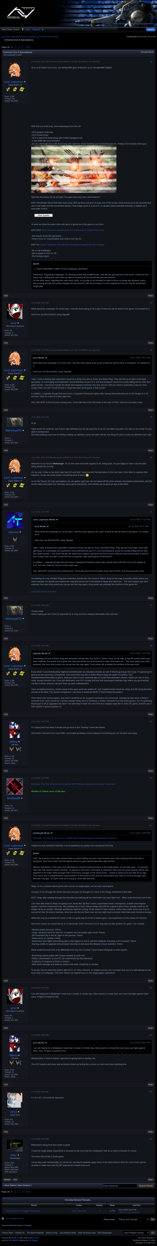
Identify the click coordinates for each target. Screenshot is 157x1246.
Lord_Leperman (13, 82)
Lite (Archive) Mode (67, 1233)
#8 (151, 646)
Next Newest (24, 1185)
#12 (150, 988)
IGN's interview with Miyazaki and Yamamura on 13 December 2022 (73, 230)
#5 (151, 457)
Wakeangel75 (14, 430)
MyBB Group (33, 1238)
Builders (124, 23)
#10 (150, 778)
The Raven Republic (35, 1233)
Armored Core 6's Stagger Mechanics (23, 1211)
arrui (13, 323)
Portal (105, 23)
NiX (17, 1240)
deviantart (35, 591)
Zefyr (13, 1155)
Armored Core (33, 37)
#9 (151, 721)
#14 (150, 1092)
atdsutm (13, 532)
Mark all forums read (86, 1233)
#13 (150, 1035)
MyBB (13, 1238)
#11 (150, 825)
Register (37, 29)
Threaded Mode (147, 52)
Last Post (122, 1212)
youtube (52, 591)
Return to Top (51, 1233)
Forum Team (7, 1233)
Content (114, 23)
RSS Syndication (105, 1233)
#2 (151, 303)
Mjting (13, 741)
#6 (151, 512)
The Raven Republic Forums (14, 37)
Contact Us (19, 1233)
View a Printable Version (14, 1218)
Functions (150, 23)
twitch (44, 591)
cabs (10, 1240)
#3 (151, 350)
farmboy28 (13, 798)
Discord (133, 23)
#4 (151, 417)
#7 (151, 605)
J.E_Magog (33, 1240)
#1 (151, 62)
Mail (141, 23)
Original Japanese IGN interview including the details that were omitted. (72, 244)
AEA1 (13, 1112)
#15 (150, 1139)
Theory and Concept (49, 37)
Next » (28, 47)
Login (27, 29)
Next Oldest (10, 1185)
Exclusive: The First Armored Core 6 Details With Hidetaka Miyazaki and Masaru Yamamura (73, 784)
